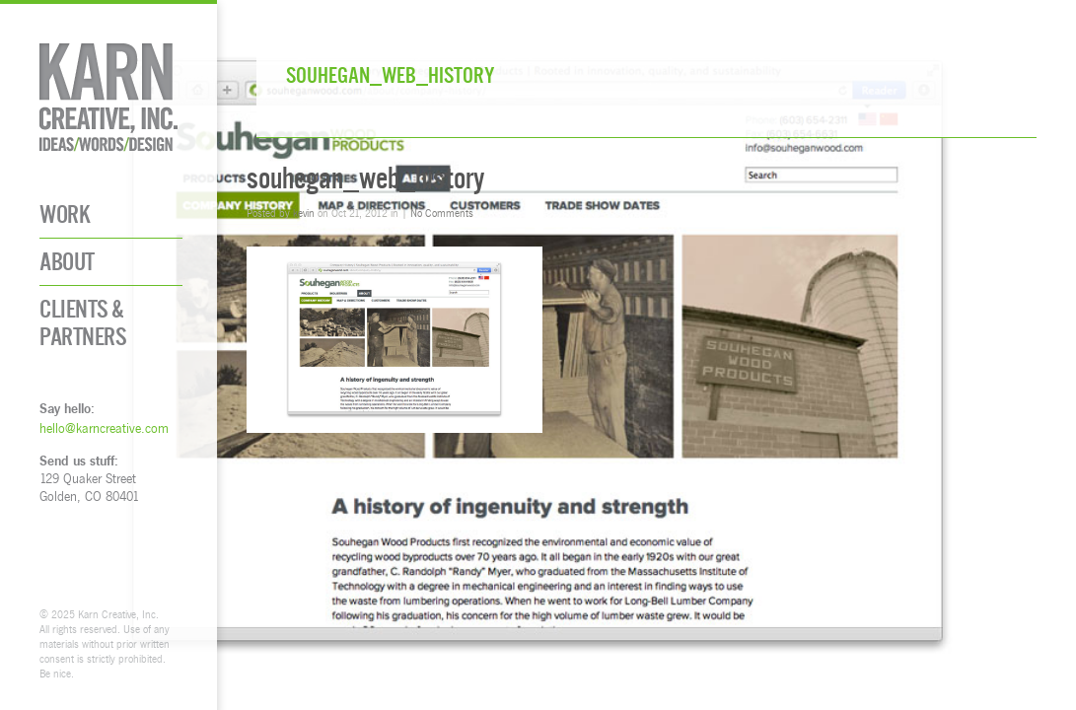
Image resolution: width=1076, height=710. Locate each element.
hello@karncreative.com (104, 428)
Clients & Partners (82, 322)
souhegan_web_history (365, 178)
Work (64, 214)
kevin (304, 212)
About (67, 261)
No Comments (441, 212)
